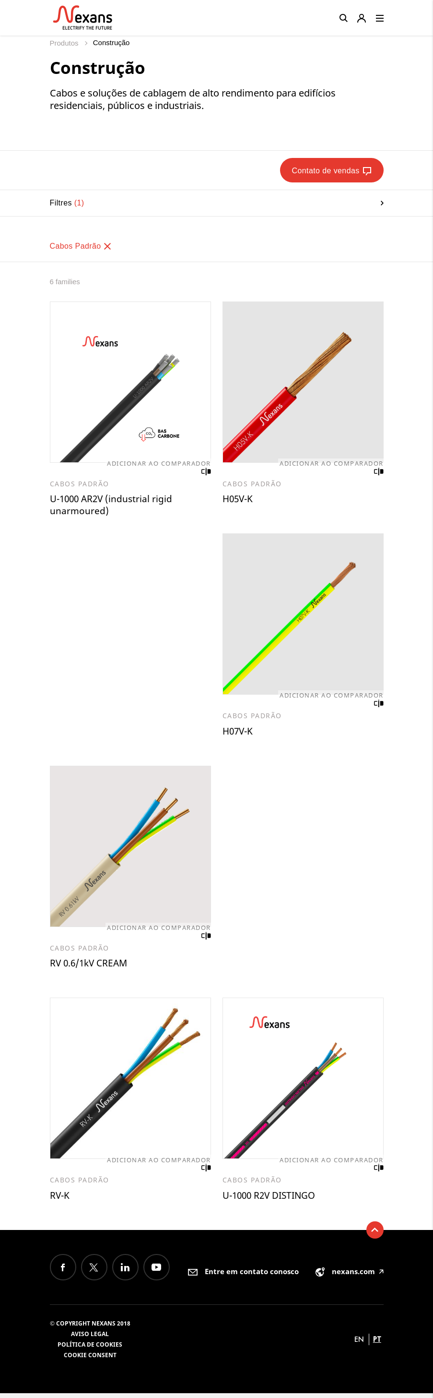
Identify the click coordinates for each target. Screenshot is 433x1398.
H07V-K (238, 732)
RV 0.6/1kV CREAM (91, 966)
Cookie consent (90, 1360)
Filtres (217, 203)
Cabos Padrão (81, 246)
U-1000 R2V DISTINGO (272, 1199)
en (359, 1344)
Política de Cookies (90, 1349)
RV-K (60, 1199)
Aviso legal (90, 1339)
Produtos (65, 43)
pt (377, 1344)
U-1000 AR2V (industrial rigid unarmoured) (113, 505)
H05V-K (238, 499)
